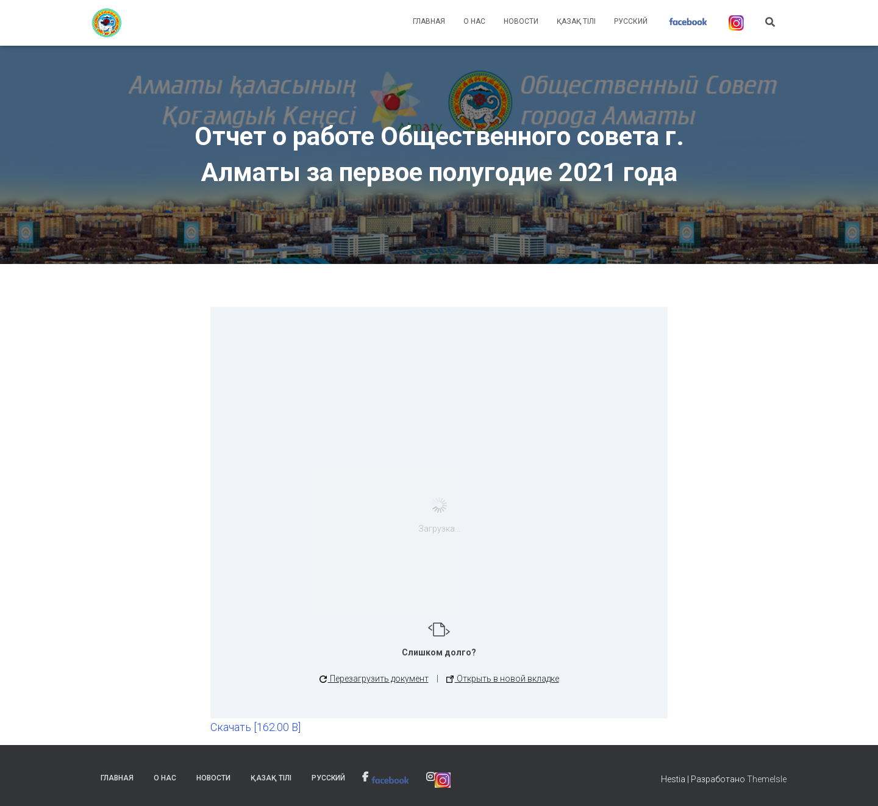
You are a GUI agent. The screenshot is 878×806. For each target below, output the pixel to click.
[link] (106, 23)
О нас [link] (474, 21)
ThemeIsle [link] (767, 779)
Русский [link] (631, 21)
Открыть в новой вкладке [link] (502, 678)
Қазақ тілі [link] (576, 21)
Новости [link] (521, 21)
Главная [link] (429, 21)
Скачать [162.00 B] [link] (255, 727)
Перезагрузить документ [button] (374, 678)
